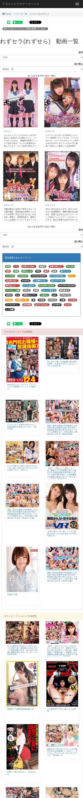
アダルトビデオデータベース (20, 4)
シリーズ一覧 (20, 14)
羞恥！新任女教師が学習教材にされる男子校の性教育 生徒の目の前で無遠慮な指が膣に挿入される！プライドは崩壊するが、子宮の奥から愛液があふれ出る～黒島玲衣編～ (62, 430)
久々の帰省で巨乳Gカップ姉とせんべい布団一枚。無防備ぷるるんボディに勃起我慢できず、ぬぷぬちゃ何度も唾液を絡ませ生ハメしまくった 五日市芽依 (22, 650)
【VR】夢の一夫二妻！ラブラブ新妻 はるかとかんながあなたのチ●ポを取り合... (62, 533)
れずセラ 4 (50, 205)
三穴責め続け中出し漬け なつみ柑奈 (61, 710)
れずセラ (7, 131)
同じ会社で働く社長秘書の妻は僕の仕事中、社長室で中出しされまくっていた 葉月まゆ (62, 364)
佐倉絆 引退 (12, 594)
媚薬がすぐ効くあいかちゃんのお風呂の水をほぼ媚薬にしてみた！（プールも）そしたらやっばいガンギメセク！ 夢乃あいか (62, 752)
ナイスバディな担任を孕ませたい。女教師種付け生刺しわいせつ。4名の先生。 (22, 427)
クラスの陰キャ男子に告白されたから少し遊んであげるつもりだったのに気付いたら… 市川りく (22, 468)
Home (6, 14)
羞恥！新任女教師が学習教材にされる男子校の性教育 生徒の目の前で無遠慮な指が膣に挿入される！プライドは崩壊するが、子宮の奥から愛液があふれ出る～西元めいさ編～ (22, 514)
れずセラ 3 (8, 205)
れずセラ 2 (50, 131)
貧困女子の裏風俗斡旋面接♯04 (20, 709)
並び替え (77, 64)
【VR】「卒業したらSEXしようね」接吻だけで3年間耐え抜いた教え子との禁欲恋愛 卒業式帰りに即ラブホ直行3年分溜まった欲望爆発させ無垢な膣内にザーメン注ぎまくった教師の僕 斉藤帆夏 (62, 473)
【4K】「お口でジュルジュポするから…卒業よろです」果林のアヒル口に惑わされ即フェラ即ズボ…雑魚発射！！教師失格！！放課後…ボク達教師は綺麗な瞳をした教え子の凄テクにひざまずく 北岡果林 (62, 651)
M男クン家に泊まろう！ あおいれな (21, 773)
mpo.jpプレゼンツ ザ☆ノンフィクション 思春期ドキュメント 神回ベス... (22, 387)
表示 (79, 52)
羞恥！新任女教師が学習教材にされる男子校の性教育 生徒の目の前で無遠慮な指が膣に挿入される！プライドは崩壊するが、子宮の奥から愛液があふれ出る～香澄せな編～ (62, 577)
